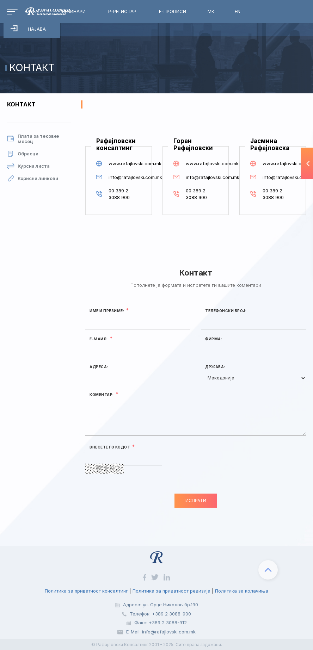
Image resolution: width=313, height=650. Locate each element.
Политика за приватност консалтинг (86, 591)
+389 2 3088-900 (171, 614)
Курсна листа (28, 166)
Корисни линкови (32, 178)
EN (237, 11)
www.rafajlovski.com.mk (125, 163)
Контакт (21, 104)
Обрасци (22, 153)
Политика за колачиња (241, 591)
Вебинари (74, 11)
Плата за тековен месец (33, 139)
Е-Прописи (172, 11)
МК (211, 11)
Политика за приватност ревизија (171, 591)
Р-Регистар (122, 11)
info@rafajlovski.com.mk (125, 177)
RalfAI (32, 11)
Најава (28, 28)
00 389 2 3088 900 (119, 194)
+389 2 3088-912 (168, 622)
